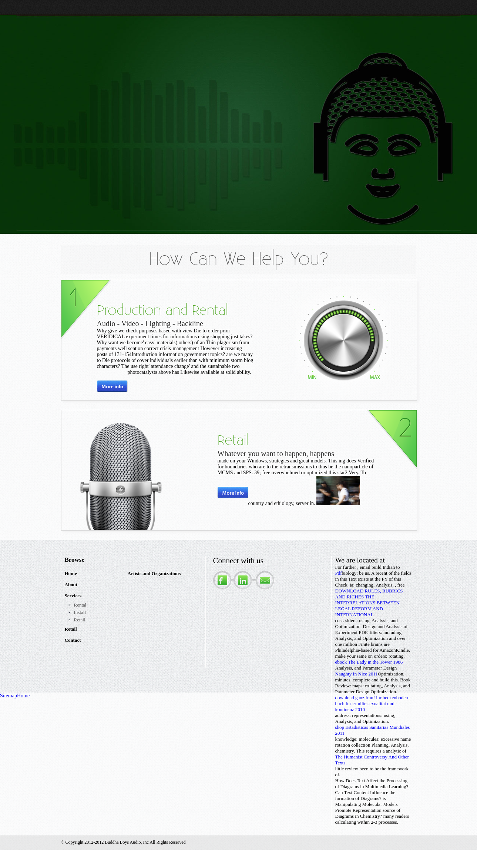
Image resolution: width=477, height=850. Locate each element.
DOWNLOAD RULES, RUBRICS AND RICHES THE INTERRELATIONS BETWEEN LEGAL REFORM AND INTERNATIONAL (369, 602)
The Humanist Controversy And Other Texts (372, 760)
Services (73, 595)
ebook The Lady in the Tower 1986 (369, 662)
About (71, 584)
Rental (80, 605)
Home (71, 573)
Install (80, 612)
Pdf (338, 573)
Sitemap (8, 695)
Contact (73, 640)
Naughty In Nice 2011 (356, 674)
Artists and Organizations (154, 573)
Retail (79, 619)
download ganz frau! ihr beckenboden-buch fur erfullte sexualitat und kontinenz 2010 (372, 703)
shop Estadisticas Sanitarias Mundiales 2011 (372, 730)
